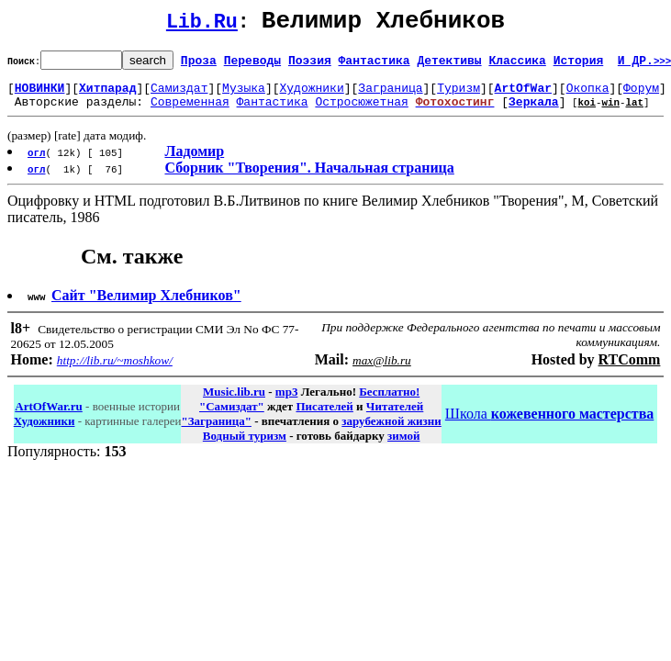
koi (586, 112)
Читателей (394, 417)
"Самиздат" (231, 417)
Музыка (243, 95)
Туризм (458, 95)
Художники (311, 95)
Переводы (252, 65)
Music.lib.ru (234, 402)
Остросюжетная (361, 112)
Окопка (587, 95)
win (610, 112)
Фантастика (374, 65)
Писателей (324, 417)
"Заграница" (216, 432)
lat (634, 112)
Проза (199, 65)
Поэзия (309, 65)
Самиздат (179, 95)
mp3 (286, 402)
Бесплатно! (389, 402)
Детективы (449, 65)
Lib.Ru (202, 25)
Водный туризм (244, 447)
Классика (516, 65)
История (579, 65)
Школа (549, 424)
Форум (641, 95)
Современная (190, 112)
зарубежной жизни (391, 432)
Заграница (390, 95)
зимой (403, 447)
